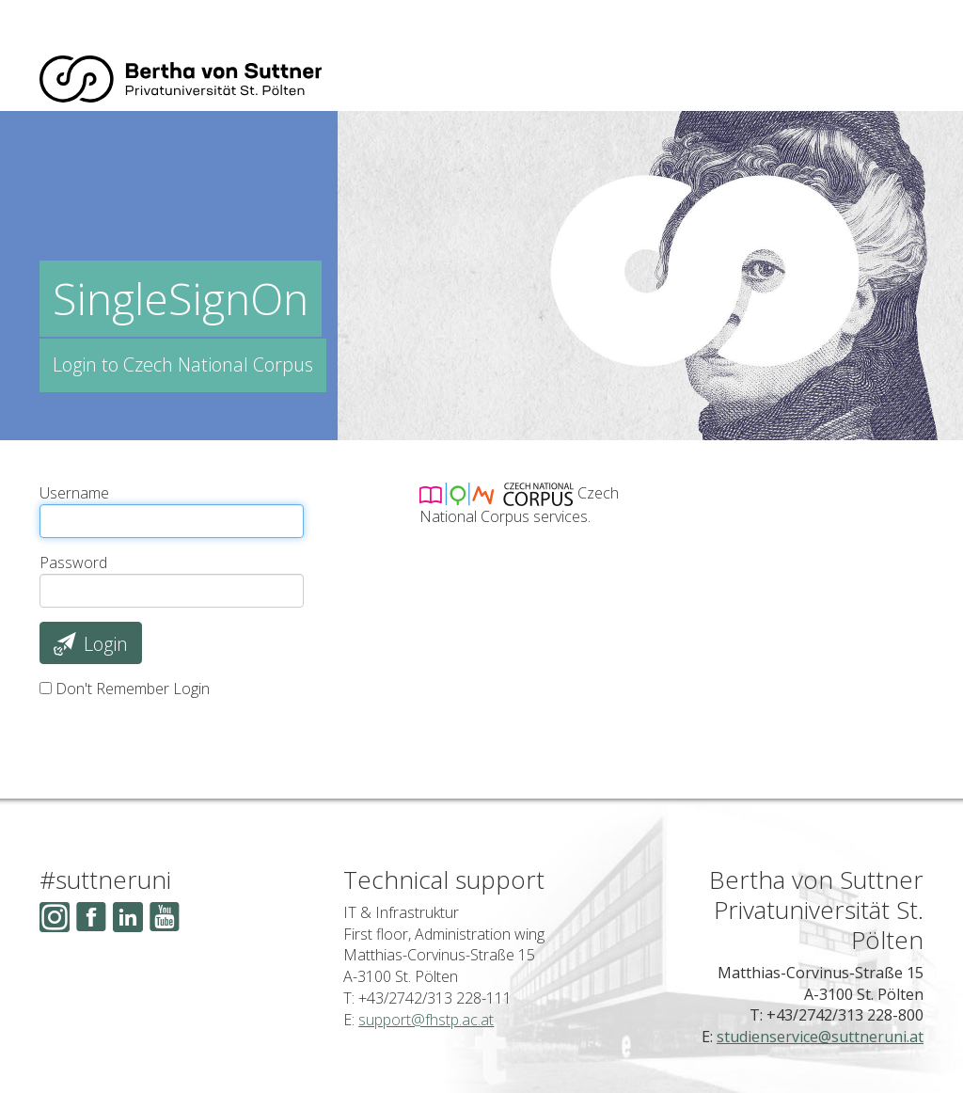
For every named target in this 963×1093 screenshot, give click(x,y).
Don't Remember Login (132, 688)
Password (73, 562)
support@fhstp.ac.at (426, 1019)
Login (90, 644)
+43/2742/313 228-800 (845, 1015)
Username (74, 493)
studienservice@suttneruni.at (820, 1036)
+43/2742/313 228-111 (435, 998)
